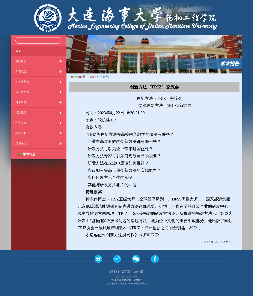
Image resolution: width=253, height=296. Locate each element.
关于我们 (113, 271)
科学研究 (38, 102)
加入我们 (139, 271)
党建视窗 (38, 112)
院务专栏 (38, 133)
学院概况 (38, 61)
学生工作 (38, 123)
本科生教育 (38, 82)
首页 (18, 51)
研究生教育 (38, 92)
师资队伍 (38, 71)
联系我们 (126, 271)
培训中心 (38, 143)
